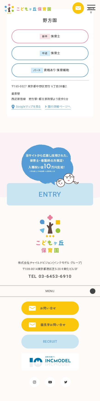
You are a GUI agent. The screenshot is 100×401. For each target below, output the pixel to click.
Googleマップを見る (26, 107)
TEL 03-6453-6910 (50, 276)
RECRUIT (50, 341)
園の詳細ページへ (58, 106)
